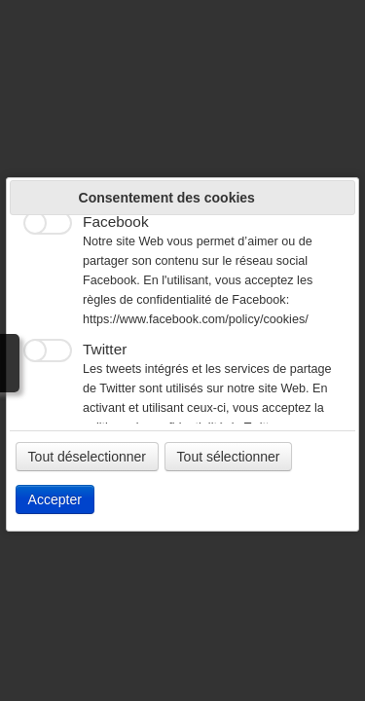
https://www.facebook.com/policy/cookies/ (196, 319)
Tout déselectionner (87, 456)
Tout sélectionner (228, 456)
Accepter (55, 499)
